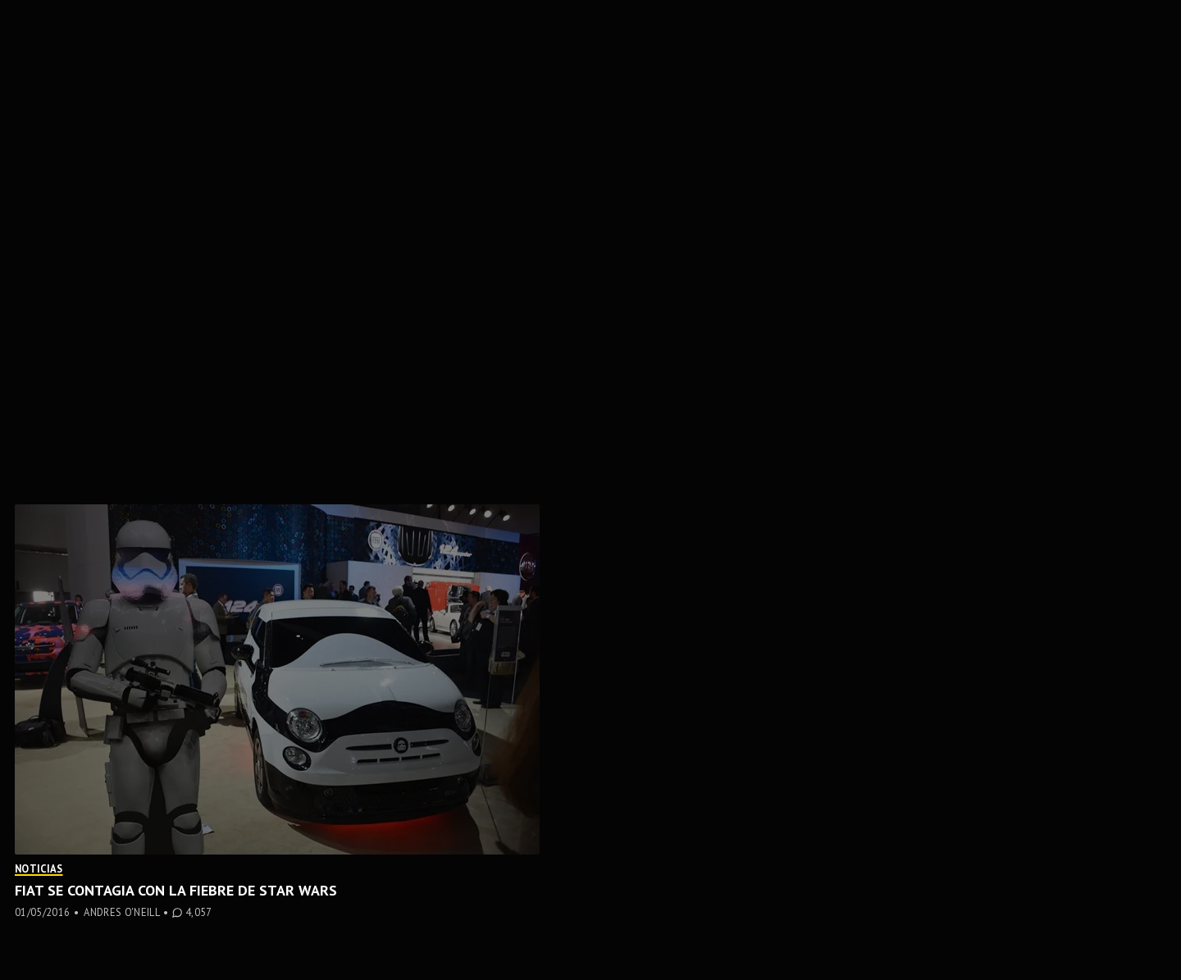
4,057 (198, 912)
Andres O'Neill (121, 911)
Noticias (39, 868)
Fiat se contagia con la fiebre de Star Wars (176, 890)
